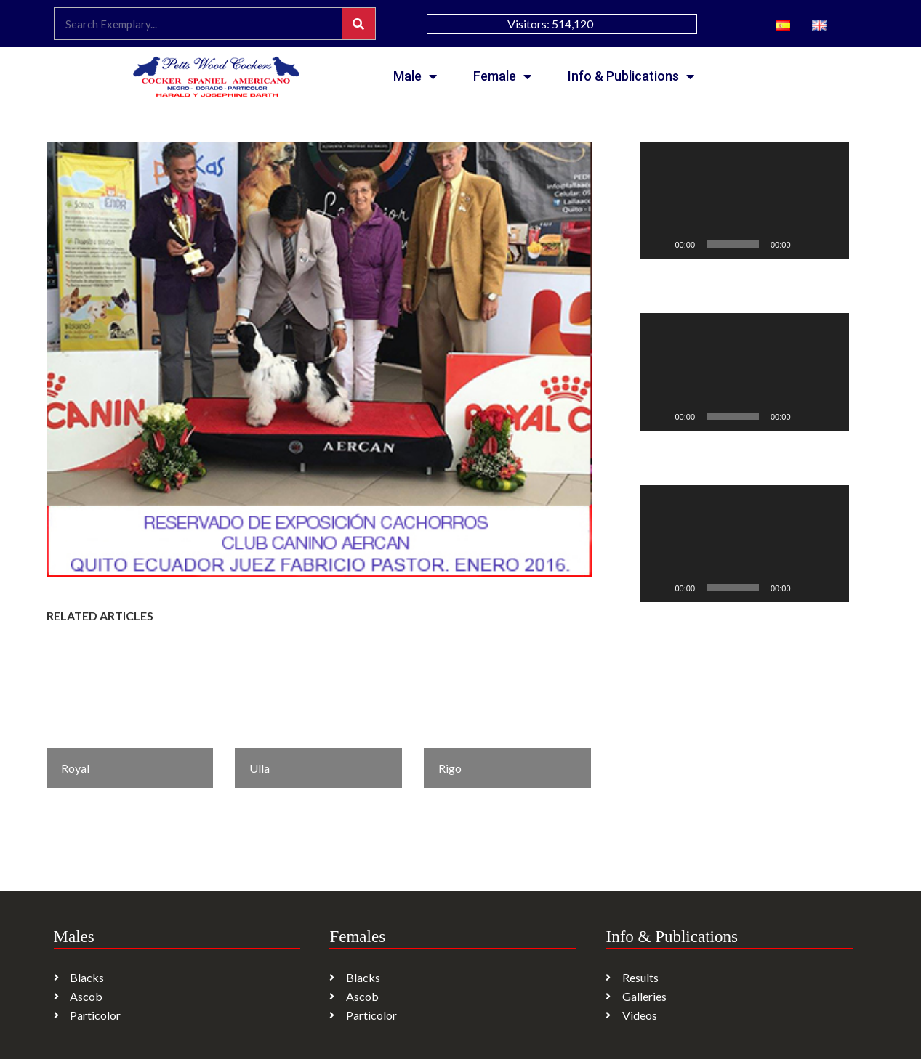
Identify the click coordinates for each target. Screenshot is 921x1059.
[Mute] (807, 244)
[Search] (358, 23)
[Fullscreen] (830, 244)
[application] (744, 200)
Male (415, 76)
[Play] (659, 244)
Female (502, 76)
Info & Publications (631, 76)
